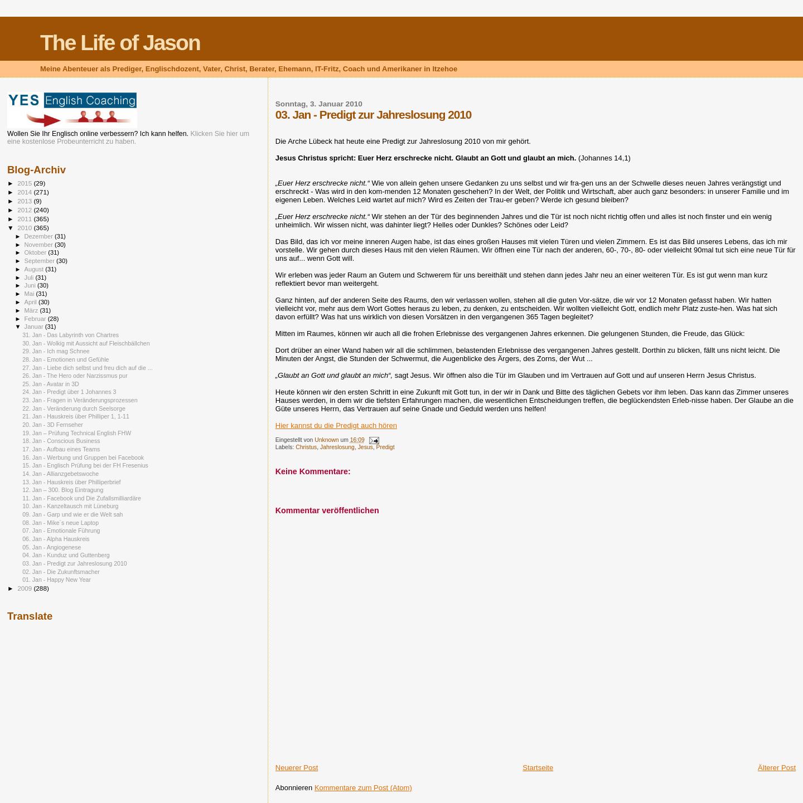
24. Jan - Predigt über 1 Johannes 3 (69, 391)
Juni (31, 285)
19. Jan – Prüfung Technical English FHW (76, 433)
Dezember (40, 236)
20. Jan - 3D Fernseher (52, 424)
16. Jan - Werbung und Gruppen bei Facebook (83, 457)
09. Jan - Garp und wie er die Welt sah (72, 514)
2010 (25, 227)
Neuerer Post (296, 767)
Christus (306, 447)
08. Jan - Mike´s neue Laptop (60, 522)
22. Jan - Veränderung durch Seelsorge (73, 408)
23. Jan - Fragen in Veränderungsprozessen (79, 400)
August (35, 269)
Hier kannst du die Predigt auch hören (336, 425)
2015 (25, 183)
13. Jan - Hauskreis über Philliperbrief (71, 482)
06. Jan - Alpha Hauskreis (56, 539)
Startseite (538, 767)
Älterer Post (777, 767)
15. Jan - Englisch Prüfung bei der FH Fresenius (85, 465)
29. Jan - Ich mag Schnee (56, 351)
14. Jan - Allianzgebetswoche (60, 473)
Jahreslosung (337, 447)
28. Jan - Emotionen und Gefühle (65, 359)
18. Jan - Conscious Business (61, 440)
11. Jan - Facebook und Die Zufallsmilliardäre (81, 498)
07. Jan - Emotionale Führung (61, 530)
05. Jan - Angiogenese (51, 547)
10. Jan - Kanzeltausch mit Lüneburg (70, 506)
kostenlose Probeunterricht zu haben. (79, 141)
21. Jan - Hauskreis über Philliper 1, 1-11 (75, 416)
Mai (30, 293)
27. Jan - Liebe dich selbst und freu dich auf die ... (87, 367)
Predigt (385, 447)
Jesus (365, 447)
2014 (25, 192)
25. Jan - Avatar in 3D (50, 384)
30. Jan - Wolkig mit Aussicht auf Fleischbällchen (86, 343)
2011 (25, 218)
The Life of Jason (120, 43)
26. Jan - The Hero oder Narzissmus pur (75, 375)
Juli (30, 277)
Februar (36, 318)
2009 (25, 588)
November (40, 244)
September (41, 260)
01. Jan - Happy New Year (56, 579)
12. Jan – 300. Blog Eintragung (62, 489)
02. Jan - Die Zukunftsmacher (61, 571)
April (31, 302)
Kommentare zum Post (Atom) (363, 787)
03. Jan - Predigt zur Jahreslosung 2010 (74, 563)
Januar (35, 326)
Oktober (37, 252)
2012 (25, 209)
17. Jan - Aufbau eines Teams (61, 449)
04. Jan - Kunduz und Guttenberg (65, 555)
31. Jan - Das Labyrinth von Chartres (70, 335)
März (32, 310)
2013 (25, 201)
